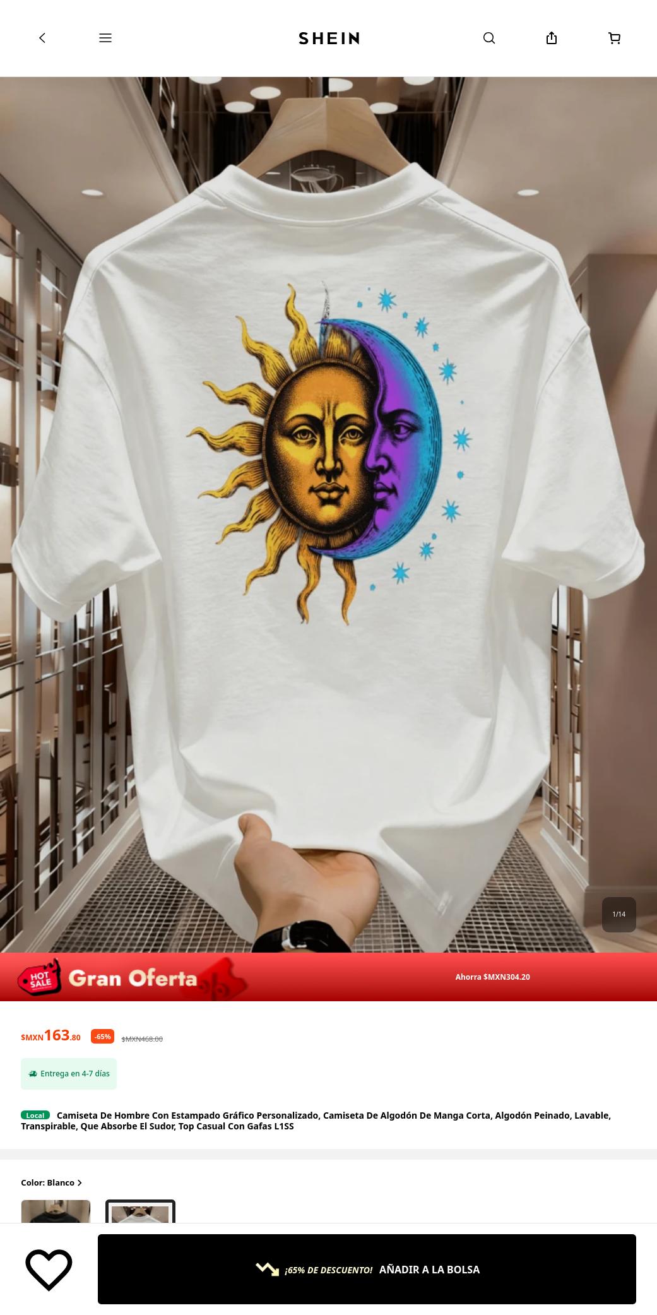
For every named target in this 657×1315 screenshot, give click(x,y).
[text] (50, 1034)
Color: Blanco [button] (53, 1183)
